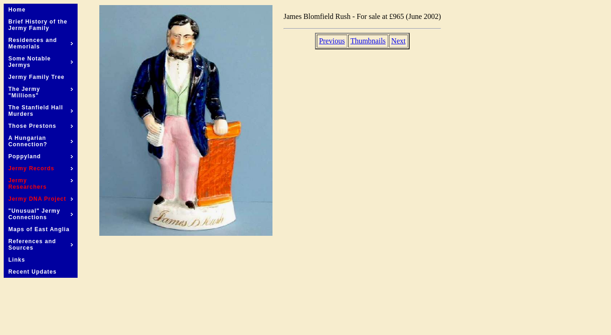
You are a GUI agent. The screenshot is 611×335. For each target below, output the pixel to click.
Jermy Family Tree (36, 77)
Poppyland (40, 156)
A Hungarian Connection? (40, 141)
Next (398, 41)
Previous (332, 41)
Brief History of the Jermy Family (37, 24)
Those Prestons (40, 126)
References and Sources (40, 244)
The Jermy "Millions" (40, 92)
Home (16, 9)
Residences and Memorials (40, 43)
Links (16, 260)
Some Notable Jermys (40, 61)
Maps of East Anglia (39, 229)
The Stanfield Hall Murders (40, 110)
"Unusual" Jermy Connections (40, 214)
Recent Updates (32, 272)
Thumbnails (368, 41)
